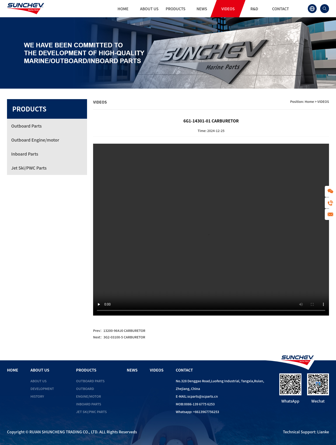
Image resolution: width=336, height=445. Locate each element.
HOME (123, 8)
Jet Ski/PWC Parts (91, 411)
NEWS (201, 8)
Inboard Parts (88, 404)
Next (119, 337)
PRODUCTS (176, 8)
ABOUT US (149, 8)
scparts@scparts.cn (202, 396)
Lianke (323, 432)
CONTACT (280, 8)
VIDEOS (228, 8)
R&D (254, 8)
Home (309, 101)
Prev (119, 330)
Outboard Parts (90, 381)
